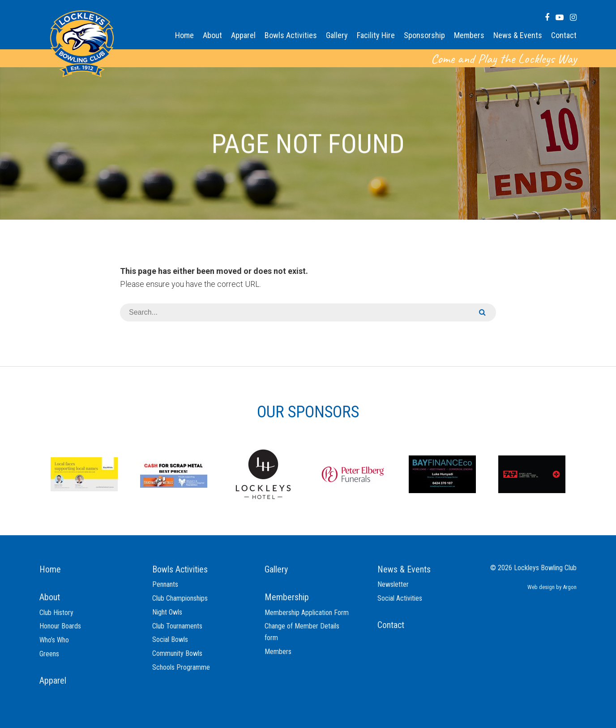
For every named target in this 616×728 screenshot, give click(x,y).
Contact (564, 35)
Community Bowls (177, 653)
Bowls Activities (291, 35)
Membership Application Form (307, 612)
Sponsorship (424, 35)
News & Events (517, 35)
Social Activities (399, 598)
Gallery (337, 35)
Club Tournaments (177, 626)
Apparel (243, 35)
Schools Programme (181, 667)
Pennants (165, 584)
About (212, 35)
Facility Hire (376, 35)
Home (184, 35)
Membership (287, 597)
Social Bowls (170, 639)
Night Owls (167, 612)
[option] (84, 474)
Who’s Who (54, 640)
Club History (56, 612)
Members (469, 35)
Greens (49, 654)
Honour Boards (60, 626)
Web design (541, 587)
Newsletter (393, 584)
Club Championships (180, 598)
